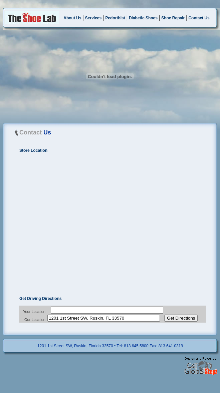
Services (93, 18)
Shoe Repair (173, 18)
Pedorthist (115, 18)
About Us (72, 18)
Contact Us (198, 18)
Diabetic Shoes (143, 18)
